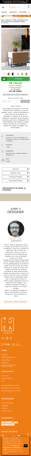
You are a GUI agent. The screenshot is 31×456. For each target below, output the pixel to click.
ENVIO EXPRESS (22, 12)
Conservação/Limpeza (15, 180)
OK (26, 445)
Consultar (25, 101)
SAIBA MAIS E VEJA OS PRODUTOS (15, 301)
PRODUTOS (4, 12)
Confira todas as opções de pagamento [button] (15, 94)
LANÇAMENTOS (13, 12)
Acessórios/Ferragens (15, 177)
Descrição (15, 169)
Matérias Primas (16, 173)
